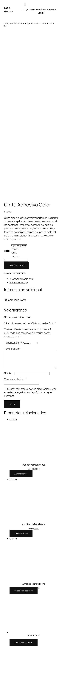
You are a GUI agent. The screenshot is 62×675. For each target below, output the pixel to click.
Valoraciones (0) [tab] (19, 122)
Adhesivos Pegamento (33, 307)
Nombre (9, 216)
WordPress (53, 619)
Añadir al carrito (16, 104)
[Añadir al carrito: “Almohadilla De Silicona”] (21, 376)
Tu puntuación (13, 182)
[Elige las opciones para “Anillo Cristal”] (24, 485)
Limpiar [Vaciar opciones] (15, 95)
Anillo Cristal (33, 478)
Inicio (6, 23)
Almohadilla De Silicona (33, 367)
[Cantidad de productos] (16, 99)
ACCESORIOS (34, 23)
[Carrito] (25, 4)
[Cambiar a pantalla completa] (4, 655)
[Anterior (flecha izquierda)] (1, 659)
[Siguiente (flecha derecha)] (4, 659)
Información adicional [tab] (21, 118)
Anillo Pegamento (34, 530)
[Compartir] (6, 655)
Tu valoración (12, 188)
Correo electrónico (15, 222)
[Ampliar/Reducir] (1, 655)
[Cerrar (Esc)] (9, 655)
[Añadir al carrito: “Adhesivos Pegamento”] (21, 316)
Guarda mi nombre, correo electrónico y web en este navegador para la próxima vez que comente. (30, 235)
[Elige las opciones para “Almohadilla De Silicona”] (24, 433)
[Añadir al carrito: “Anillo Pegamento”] (21, 539)
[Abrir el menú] (22, 9)
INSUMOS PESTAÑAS (18, 23)
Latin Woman (8, 9)
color (7, 90)
